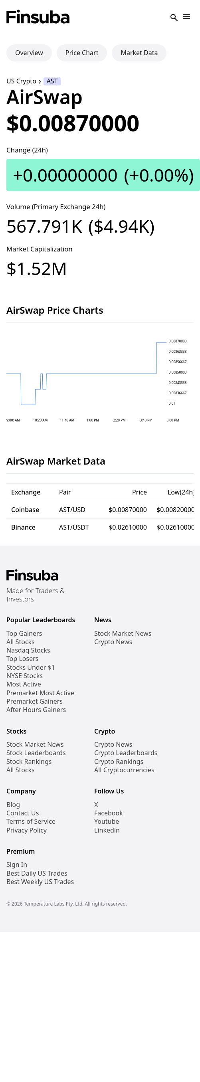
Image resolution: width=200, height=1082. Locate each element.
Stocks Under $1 (30, 667)
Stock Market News (122, 633)
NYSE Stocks (24, 676)
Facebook (108, 813)
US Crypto (21, 81)
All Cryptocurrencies (124, 770)
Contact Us (22, 813)
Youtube (106, 821)
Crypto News (113, 642)
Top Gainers (24, 633)
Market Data (139, 52)
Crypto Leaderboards (125, 753)
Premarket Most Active (40, 693)
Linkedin (107, 830)
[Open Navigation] (186, 17)
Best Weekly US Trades (40, 882)
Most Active (23, 684)
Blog (13, 805)
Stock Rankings (29, 762)
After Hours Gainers (36, 710)
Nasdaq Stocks (28, 650)
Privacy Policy (26, 830)
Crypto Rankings (118, 762)
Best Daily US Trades (36, 873)
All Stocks (20, 642)
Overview (29, 52)
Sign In (16, 864)
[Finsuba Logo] (38, 17)
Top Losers (22, 659)
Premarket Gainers (34, 701)
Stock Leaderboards (36, 753)
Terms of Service (30, 821)
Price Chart (82, 52)
